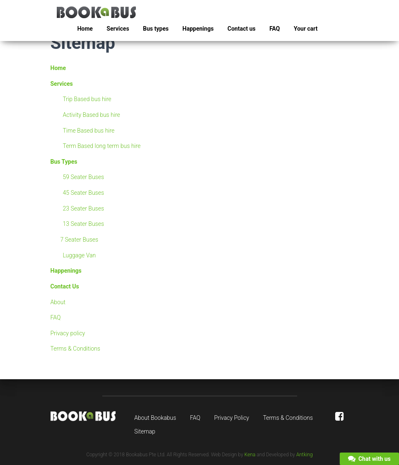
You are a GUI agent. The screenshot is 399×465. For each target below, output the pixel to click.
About (58, 302)
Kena (250, 455)
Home (84, 28)
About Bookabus (155, 417)
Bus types (156, 28)
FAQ (274, 28)
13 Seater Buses (83, 223)
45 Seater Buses (83, 192)
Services (117, 28)
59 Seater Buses (83, 177)
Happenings (197, 28)
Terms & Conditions (75, 348)
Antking (304, 455)
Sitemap (144, 431)
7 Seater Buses (79, 239)
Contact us (241, 28)
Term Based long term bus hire (102, 146)
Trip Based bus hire (87, 99)
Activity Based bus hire (91, 114)
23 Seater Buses (83, 208)
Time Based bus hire (89, 130)
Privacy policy (68, 333)
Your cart (306, 28)
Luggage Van (79, 255)
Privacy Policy (231, 417)
